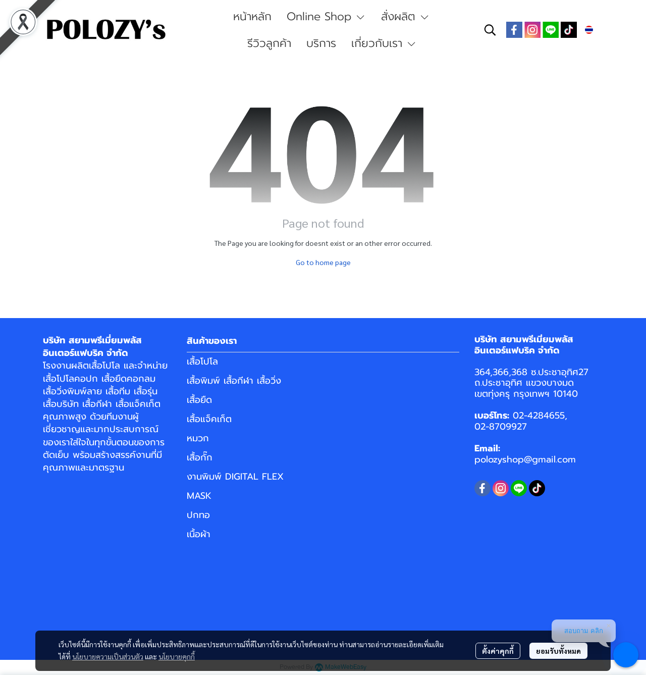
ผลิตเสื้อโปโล (95, 365)
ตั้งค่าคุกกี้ (498, 650)
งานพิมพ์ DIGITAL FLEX (235, 477)
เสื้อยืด (199, 400)
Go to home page (323, 262)
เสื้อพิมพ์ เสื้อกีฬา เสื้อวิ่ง (234, 381)
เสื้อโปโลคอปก (70, 379)
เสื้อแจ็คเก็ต (138, 404)
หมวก (198, 438)
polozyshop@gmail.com (525, 459)
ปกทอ (198, 515)
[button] (490, 29)
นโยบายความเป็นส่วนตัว (107, 656)
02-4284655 (539, 415)
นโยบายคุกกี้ (176, 656)
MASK (199, 496)
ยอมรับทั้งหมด (558, 650)
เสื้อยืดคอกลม (128, 379)
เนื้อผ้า (198, 534)
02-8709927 (500, 427)
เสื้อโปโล (202, 361)
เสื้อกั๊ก (199, 457)
